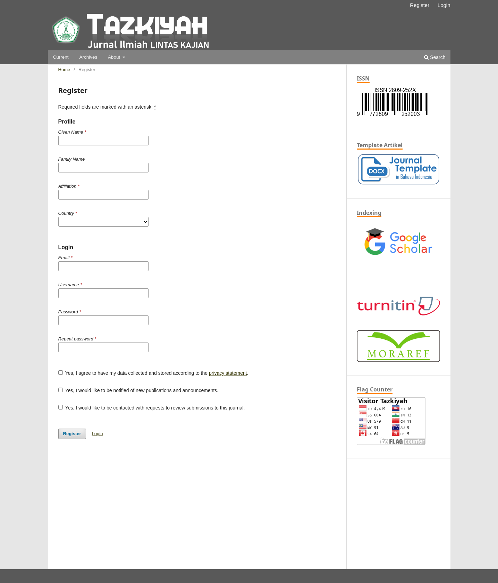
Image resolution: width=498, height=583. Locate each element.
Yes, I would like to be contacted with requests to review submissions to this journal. (151, 408)
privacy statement (228, 373)
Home (64, 69)
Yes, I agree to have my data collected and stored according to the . (153, 373)
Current (61, 57)
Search (434, 57)
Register (419, 5)
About (114, 57)
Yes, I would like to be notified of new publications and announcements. (138, 390)
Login (444, 5)
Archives (88, 57)
